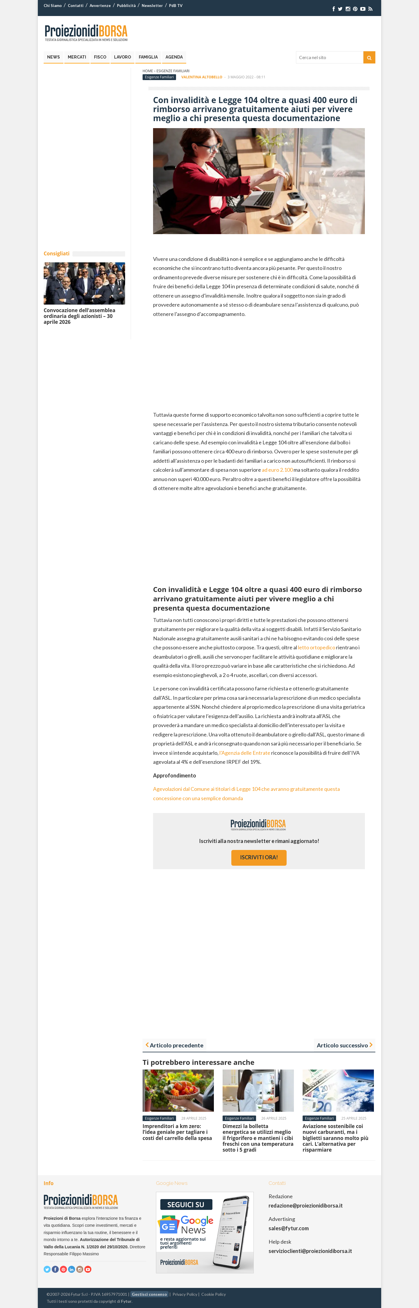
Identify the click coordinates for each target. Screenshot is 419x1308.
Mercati (77, 57)
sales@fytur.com (289, 1228)
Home (148, 70)
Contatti (76, 5)
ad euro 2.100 (277, 469)
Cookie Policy (213, 1294)
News (53, 57)
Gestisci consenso (149, 1294)
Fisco (100, 57)
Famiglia (148, 57)
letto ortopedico (316, 647)
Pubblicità (126, 5)
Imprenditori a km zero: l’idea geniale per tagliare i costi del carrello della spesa (177, 1132)
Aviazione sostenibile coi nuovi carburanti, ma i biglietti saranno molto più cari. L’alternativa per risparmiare (335, 1138)
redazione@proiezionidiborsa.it (306, 1205)
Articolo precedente (176, 1045)
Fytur (126, 1301)
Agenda (174, 57)
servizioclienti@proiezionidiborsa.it (310, 1251)
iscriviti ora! (259, 857)
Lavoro (122, 57)
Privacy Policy (185, 1294)
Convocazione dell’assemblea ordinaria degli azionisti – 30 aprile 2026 (79, 316)
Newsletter (152, 5)
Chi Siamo (53, 5)
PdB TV (175, 5)
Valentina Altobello (201, 77)
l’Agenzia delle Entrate (244, 753)
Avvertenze (100, 5)
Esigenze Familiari (173, 70)
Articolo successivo (342, 1045)
